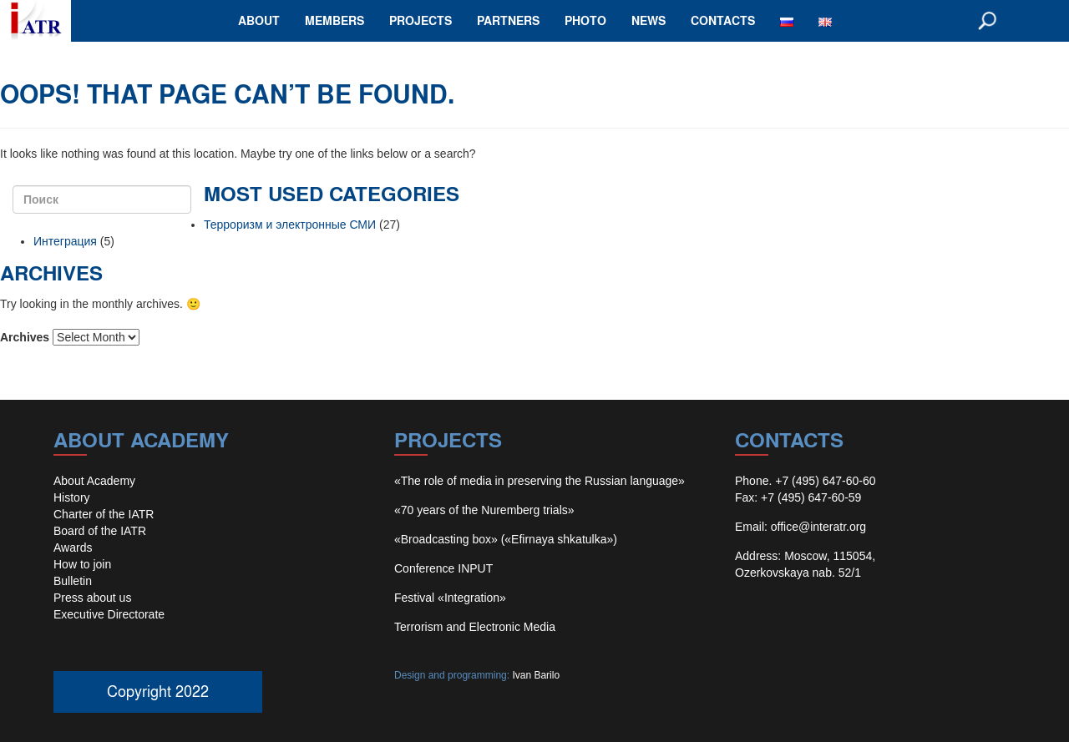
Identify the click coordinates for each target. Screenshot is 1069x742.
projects (420, 20)
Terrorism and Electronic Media (474, 626)
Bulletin (72, 581)
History (71, 497)
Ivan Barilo (536, 675)
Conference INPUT (443, 568)
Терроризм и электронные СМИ (290, 224)
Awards (72, 547)
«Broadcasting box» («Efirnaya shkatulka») (505, 539)
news (648, 20)
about (259, 20)
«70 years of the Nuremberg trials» (484, 510)
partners (508, 20)
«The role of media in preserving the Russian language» (539, 480)
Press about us (92, 597)
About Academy (94, 480)
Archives (24, 337)
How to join (82, 564)
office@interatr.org (818, 526)
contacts (723, 20)
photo (585, 20)
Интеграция (65, 241)
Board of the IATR (99, 531)
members (334, 20)
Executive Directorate (109, 614)
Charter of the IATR (103, 514)
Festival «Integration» (450, 597)
